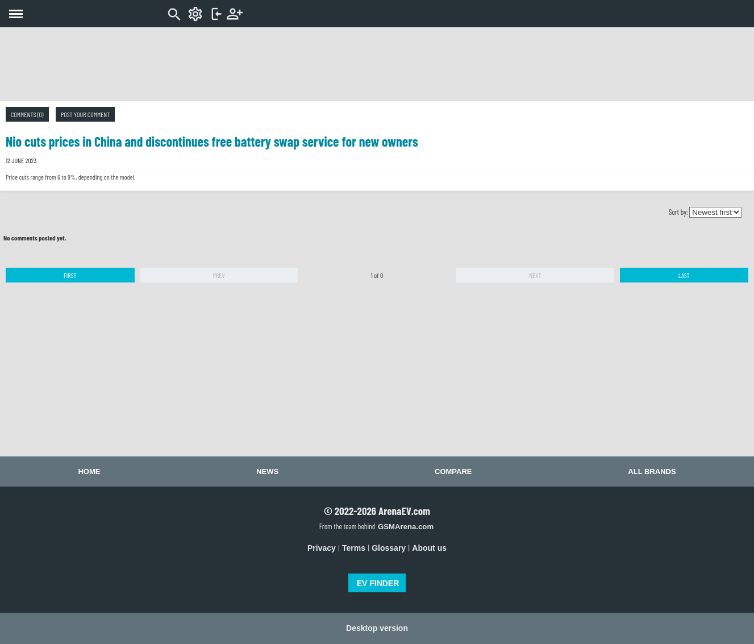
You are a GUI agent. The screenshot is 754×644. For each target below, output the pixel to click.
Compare (453, 471)
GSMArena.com (406, 526)
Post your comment (85, 114)
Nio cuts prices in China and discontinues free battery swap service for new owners (212, 141)
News (267, 471)
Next (535, 275)
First (70, 275)
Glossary (389, 547)
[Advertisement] (377, 64)
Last (684, 275)
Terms (353, 547)
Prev (219, 275)
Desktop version (377, 628)
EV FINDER (378, 583)
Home (89, 471)
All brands (652, 471)
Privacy (321, 547)
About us (429, 547)
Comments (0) (27, 114)
